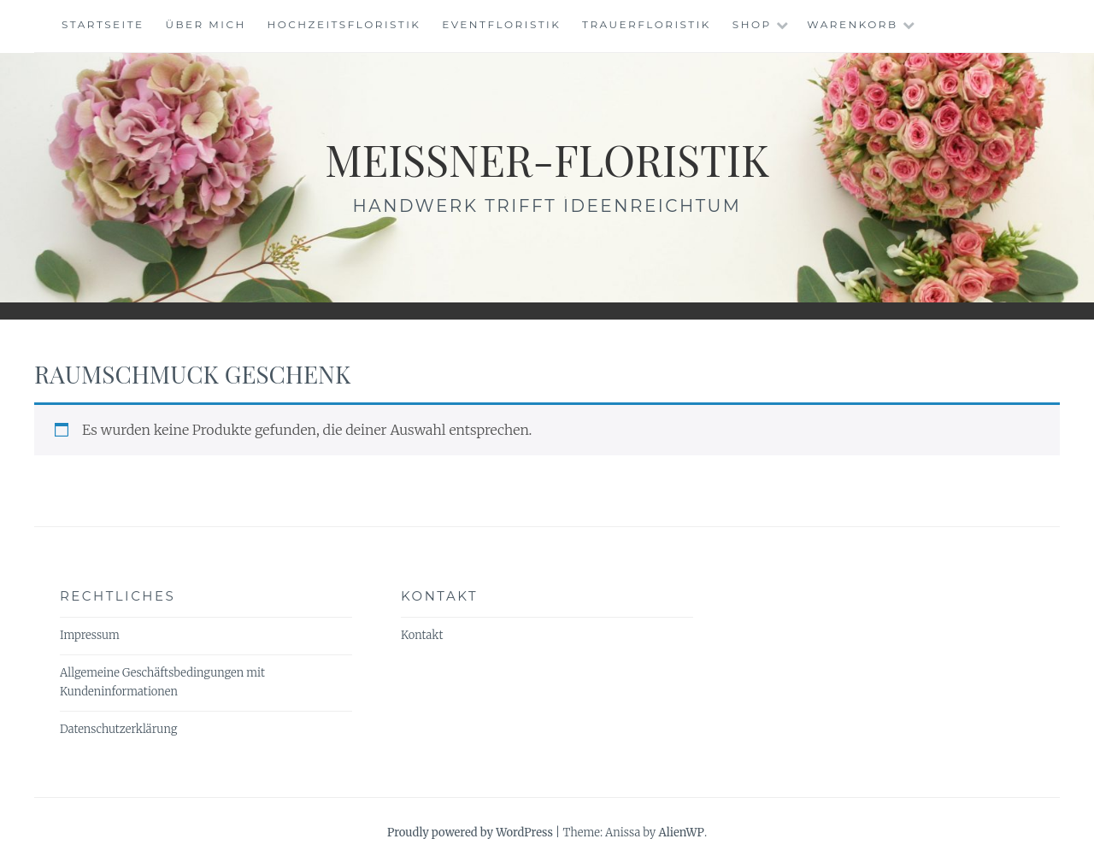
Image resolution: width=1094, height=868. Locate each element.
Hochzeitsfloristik (344, 24)
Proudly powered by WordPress (470, 832)
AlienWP (680, 832)
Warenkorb (852, 24)
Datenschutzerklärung (118, 729)
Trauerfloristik (646, 24)
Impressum (90, 635)
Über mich (205, 24)
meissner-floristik (547, 159)
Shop (752, 24)
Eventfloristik (501, 24)
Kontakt (422, 635)
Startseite (103, 24)
